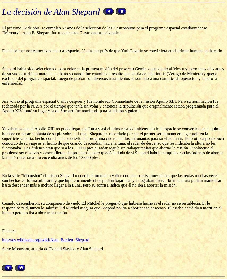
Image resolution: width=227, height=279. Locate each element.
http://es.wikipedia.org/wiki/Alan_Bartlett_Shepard (45, 240)
